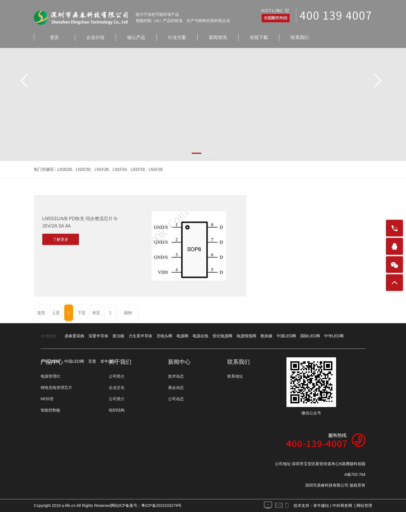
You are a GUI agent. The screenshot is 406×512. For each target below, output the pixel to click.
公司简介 (117, 376)
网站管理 (364, 505)
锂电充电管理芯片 (56, 387)
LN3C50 (83, 169)
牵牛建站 (321, 505)
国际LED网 (310, 336)
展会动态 (176, 387)
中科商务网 (342, 505)
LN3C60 (65, 169)
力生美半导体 (140, 336)
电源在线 (200, 336)
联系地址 (235, 376)
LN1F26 (155, 169)
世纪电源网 (222, 336)
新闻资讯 (218, 37)
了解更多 (61, 239)
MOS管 (47, 399)
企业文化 (117, 387)
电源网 (182, 336)
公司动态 (176, 399)
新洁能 (118, 336)
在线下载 (259, 37)
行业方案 (177, 37)
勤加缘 (266, 336)
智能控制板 (50, 410)
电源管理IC (50, 376)
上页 (56, 312)
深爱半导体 (98, 336)
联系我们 (300, 37)
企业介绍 (95, 37)
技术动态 (176, 376)
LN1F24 (119, 169)
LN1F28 (101, 169)
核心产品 (136, 37)
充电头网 (164, 336)
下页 (81, 312)
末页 (96, 312)
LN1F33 (137, 169)
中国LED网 (286, 336)
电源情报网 (246, 336)
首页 (54, 37)
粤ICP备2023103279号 (161, 505)
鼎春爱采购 (74, 336)
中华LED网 (333, 336)
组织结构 (117, 410)
